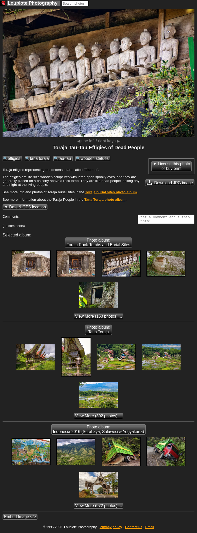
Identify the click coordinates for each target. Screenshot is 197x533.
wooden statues (95, 158)
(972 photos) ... (98, 507)
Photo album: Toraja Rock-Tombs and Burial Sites (98, 244)
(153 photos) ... (98, 318)
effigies (14, 158)
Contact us (133, 528)
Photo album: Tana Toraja (98, 331)
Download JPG (170, 182)
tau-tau (64, 158)
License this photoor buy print (174, 166)
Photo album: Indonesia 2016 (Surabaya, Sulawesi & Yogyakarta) (98, 430)
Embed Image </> (20, 518)
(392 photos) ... (98, 417)
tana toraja (39, 158)
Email (149, 528)
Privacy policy (111, 528)
